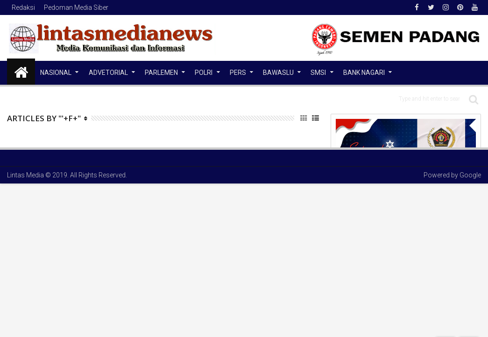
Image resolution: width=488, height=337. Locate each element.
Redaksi (23, 7)
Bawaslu (278, 72)
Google (470, 175)
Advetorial (108, 72)
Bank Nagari (364, 72)
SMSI (318, 72)
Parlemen (161, 72)
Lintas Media (25, 175)
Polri (203, 72)
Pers (238, 72)
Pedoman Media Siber (76, 7)
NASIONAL (55, 72)
